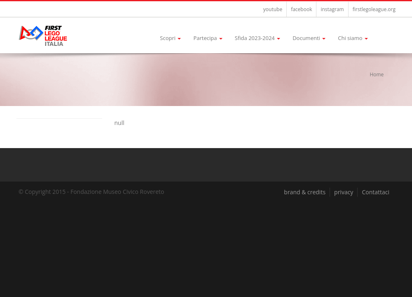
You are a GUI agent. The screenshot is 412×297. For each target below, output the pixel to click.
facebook (301, 9)
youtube (272, 9)
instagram (332, 9)
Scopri (170, 38)
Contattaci (375, 192)
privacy (343, 192)
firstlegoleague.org (374, 9)
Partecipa (207, 38)
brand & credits (304, 192)
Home (377, 74)
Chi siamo (353, 38)
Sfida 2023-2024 (257, 38)
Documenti (309, 38)
